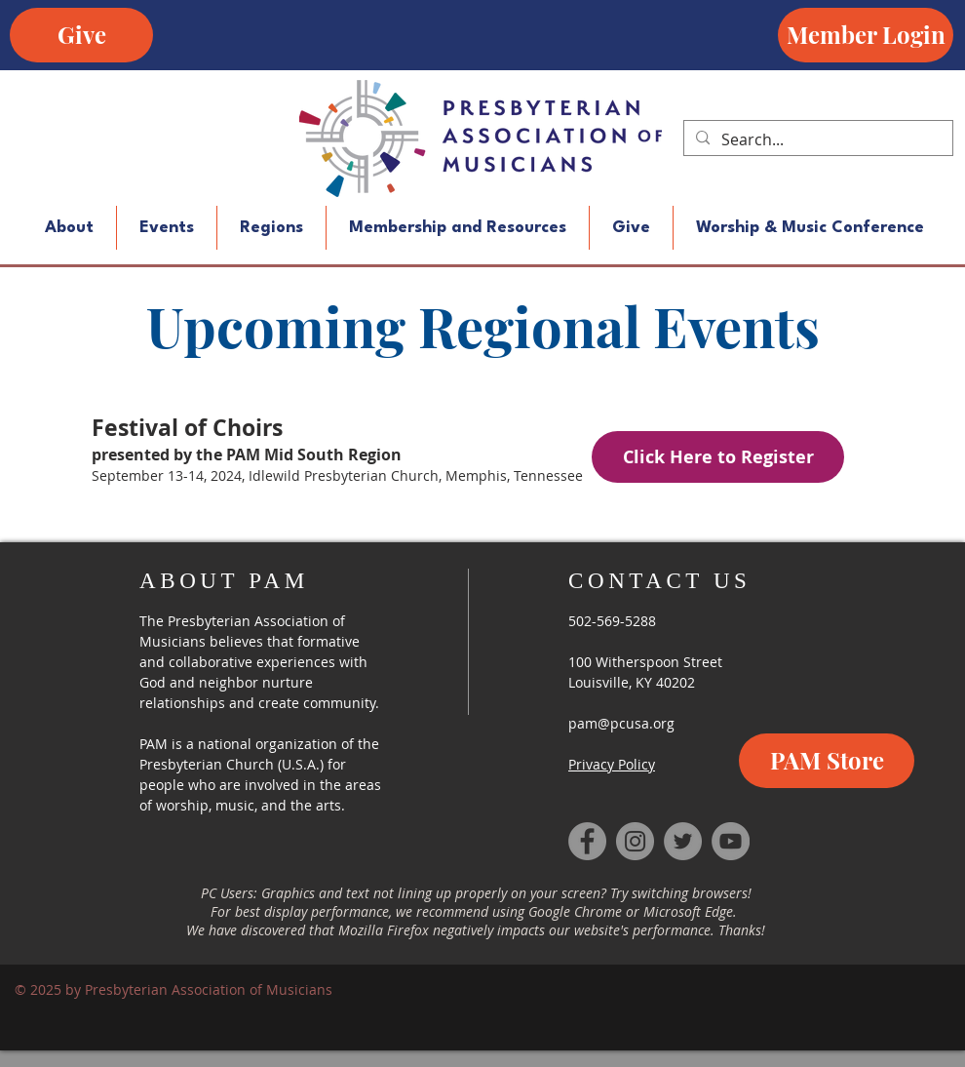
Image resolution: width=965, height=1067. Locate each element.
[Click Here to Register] (718, 457)
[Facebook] (587, 841)
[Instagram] (635, 841)
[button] (69, 228)
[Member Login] (865, 35)
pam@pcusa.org (621, 723)
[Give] (81, 35)
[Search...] (816, 139)
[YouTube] (731, 841)
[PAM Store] (826, 760)
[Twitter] (683, 841)
